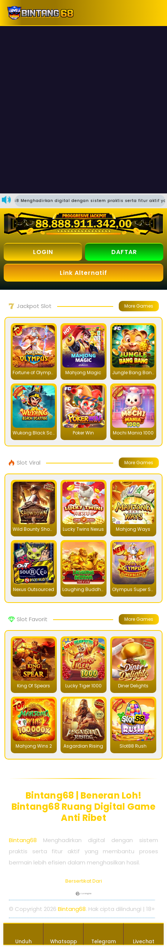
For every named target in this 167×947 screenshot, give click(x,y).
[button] (152, 12)
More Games (138, 306)
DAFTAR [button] (124, 252)
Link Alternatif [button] (83, 273)
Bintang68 (23, 840)
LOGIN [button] (43, 252)
